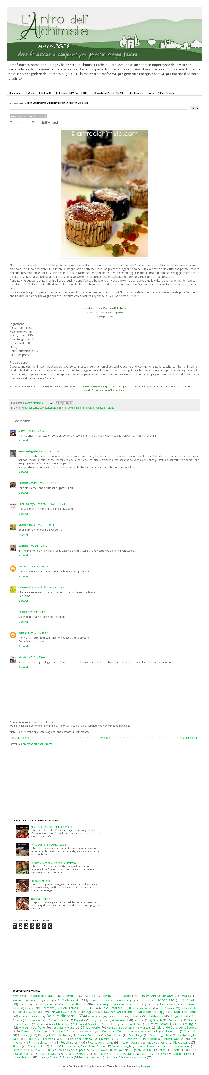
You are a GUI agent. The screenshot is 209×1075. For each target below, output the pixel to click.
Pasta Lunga (135, 1035)
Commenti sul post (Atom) (36, 744)
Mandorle (93, 1027)
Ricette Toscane (130, 1042)
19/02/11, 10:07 (39, 632)
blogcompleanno (89, 1057)
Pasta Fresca (114, 1035)
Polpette (132, 1038)
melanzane (111, 1057)
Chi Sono (30, 93)
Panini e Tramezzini (88, 1035)
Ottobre (23, 1035)
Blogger (145, 1066)
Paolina (22, 612)
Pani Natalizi (61, 1035)
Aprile (89, 996)
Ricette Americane (100, 1042)
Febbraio (89, 407)
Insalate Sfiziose (60, 1024)
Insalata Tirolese (40, 898)
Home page (15, 93)
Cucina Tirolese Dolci (159, 1004)
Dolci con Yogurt (29, 1016)
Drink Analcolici (116, 1016)
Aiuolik (22, 657)
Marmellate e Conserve (120, 1027)
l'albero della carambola (32, 587)
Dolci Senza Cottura (140, 1008)
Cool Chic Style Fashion (32, 504)
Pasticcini (100, 407)
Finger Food (179, 1016)
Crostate (135, 1004)
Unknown (23, 566)
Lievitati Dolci (134, 1024)
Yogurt (42, 1057)
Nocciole (153, 1031)
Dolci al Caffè (188, 1008)
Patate (31, 1039)
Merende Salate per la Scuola (41, 1031)
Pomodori (150, 1039)
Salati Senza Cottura (93, 1046)
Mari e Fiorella (26, 524)
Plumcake (103, 1038)
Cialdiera (107, 1000)
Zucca (53, 1057)
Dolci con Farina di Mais (118, 1012)
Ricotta (17, 1046)
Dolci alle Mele (58, 1012)
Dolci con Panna (185, 1012)
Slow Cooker (64, 1050)
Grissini (41, 1024)
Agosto (17, 996)
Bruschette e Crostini (25, 1000)
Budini (47, 1000)
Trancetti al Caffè (41, 881)
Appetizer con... (30, 407)
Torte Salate (47, 1053)
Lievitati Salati (158, 1024)
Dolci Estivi (68, 1008)
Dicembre (47, 1008)
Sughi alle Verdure (141, 1050)
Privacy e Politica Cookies (161, 93)
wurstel (142, 1057)
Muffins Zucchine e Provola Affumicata (53, 863)
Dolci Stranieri (166, 1008)
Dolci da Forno (59, 407)
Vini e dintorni (23, 1057)
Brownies (185, 996)
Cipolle (191, 1000)
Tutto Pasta (122, 1053)
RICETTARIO (45, 93)
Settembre (20, 1050)
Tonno (162, 1050)
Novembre (172, 1031)
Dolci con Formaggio (152, 1012)
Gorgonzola (175, 1020)
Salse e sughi (122, 1046)
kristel (21, 430)
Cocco (22, 1004)
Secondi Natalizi (148, 1046)
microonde (129, 1057)
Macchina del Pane (32, 1027)
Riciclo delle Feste (156, 1042)
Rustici (54, 1046)
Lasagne (117, 1024)
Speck (81, 1050)
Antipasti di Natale (41, 996)
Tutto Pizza (146, 1053)
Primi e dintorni (40, 1042)
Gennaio (119, 1020)
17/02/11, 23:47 (38, 545)
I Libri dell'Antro (135, 93)
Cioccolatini (142, 1000)
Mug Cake (140, 1031)
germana (23, 632)
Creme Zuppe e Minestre (109, 1004)
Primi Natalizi (173, 1039)
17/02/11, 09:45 (35, 430)
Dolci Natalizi (110, 1008)
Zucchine (68, 1057)
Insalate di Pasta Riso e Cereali (92, 1024)
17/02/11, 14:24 (56, 504)
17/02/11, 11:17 (47, 483)
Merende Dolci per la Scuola (176, 1027)
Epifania (135, 1016)
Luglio (191, 1024)
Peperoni (48, 1038)
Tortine (110, 407)
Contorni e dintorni (73, 1004)
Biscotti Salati (148, 996)
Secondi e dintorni (176, 1046)
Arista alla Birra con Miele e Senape (51, 826)
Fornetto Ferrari (36, 1020)
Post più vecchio (188, 737)
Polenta (119, 1038)
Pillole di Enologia (81, 1038)
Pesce (63, 1038)
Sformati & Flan (44, 1050)
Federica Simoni (27, 483)
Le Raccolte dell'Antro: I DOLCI (71, 93)
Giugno (139, 1020)
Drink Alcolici (95, 1016)
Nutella (192, 1031)
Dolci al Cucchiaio (30, 1012)
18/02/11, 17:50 (56, 587)
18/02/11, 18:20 (37, 612)
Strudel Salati (116, 1050)
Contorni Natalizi (43, 1004)
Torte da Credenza (77, 1053)
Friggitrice (79, 1020)
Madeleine (57, 1027)
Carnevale (44, 407)
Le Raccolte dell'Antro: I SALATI (107, 93)
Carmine (23, 545)
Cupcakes (30, 1008)
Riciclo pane (181, 1042)
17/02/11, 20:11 (45, 524)
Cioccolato (165, 1000)
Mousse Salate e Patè (82, 1031)
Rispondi (23, 440)
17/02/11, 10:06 (50, 451)
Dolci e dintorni (76, 407)
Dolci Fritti (89, 1008)
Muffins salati (121, 1031)
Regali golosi (69, 1042)
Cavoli (92, 1000)
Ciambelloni (122, 1000)
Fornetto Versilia (58, 1020)
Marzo (144, 1027)
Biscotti (126, 996)
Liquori (180, 1024)
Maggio (72, 1027)
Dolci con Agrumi (85, 1012)
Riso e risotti (36, 1046)
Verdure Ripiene (181, 1053)
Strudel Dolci (98, 1050)
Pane (41, 1035)
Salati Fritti (70, 1046)
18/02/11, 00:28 (39, 566)
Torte (176, 1050)
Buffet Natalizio (69, 1000)
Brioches (168, 996)
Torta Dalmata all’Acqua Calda (48, 844)
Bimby (106, 996)
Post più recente (20, 737)
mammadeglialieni (29, 451)
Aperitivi (69, 996)
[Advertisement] (74, 776)
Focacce (17, 1020)
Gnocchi (157, 1020)
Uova (163, 1053)
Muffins (102, 1031)
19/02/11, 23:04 (36, 657)
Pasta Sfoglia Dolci (160, 1035)
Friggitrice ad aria (100, 1020)
